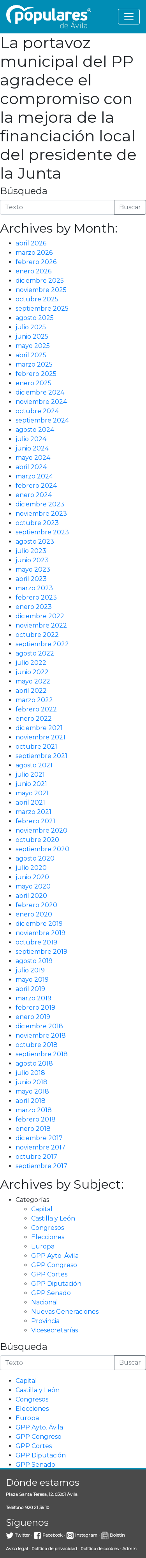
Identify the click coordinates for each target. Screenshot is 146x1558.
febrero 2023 (36, 597)
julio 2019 (30, 970)
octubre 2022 (37, 634)
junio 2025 (32, 336)
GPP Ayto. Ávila (55, 1255)
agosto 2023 (35, 541)
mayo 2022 (33, 681)
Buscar (130, 207)
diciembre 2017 (39, 1138)
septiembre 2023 (42, 532)
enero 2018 (33, 1128)
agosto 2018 (34, 1063)
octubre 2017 (36, 1156)
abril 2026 (31, 243)
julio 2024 (31, 439)
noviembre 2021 (40, 737)
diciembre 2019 (39, 923)
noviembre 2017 (40, 1147)
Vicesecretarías (54, 1330)
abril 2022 (31, 690)
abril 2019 (30, 989)
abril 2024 (31, 467)
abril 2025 (31, 355)
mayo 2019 (32, 979)
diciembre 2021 (39, 728)
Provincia (45, 1321)
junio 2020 (32, 877)
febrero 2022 (36, 709)
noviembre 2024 (41, 401)
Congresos (47, 1227)
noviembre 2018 (41, 1035)
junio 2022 (32, 672)
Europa (43, 1246)
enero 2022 (34, 718)
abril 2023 (31, 579)
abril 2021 (30, 802)
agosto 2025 (35, 318)
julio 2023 (31, 551)
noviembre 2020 (41, 830)
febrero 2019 (35, 1007)
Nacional (44, 1302)
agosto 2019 (34, 961)
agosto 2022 (35, 653)
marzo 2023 (34, 588)
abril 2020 (31, 895)
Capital (42, 1209)
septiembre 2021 (41, 756)
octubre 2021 (36, 746)
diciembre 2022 (40, 616)
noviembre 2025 (41, 290)
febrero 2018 (36, 1119)
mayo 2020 (33, 886)
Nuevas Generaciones (65, 1311)
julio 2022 (31, 662)
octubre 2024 (37, 411)
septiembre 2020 (42, 849)
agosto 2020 (35, 858)
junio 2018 (31, 1082)
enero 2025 (33, 383)
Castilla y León (53, 1218)
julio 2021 (30, 774)
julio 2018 (30, 1072)
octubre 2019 (36, 942)
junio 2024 (32, 448)
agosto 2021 (34, 765)
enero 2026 (33, 271)
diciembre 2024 (40, 392)
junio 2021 (31, 784)
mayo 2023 (33, 569)
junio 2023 (32, 560)
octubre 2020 (37, 839)
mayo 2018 (32, 1091)
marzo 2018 (34, 1110)
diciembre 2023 (40, 504)
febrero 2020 (36, 905)
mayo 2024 (33, 457)
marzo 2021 (33, 812)
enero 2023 (34, 606)
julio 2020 (31, 867)
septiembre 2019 (41, 951)
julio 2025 (31, 327)
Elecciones (47, 1237)
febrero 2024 (36, 485)
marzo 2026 (34, 252)
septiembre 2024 (42, 420)
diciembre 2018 (39, 1026)
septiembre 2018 (42, 1054)
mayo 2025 (33, 346)
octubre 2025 (37, 299)
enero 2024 (34, 495)
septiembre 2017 (41, 1166)
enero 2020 (34, 914)
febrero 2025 (36, 373)
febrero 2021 (35, 821)
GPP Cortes (49, 1274)
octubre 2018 (37, 1045)
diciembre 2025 (40, 280)
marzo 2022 (34, 700)
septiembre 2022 (42, 644)
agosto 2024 (35, 429)
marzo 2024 (34, 476)
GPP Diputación (56, 1283)
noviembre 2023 (41, 513)
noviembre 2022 (41, 625)
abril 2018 (31, 1100)
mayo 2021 (32, 793)
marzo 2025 (34, 364)
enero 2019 (33, 1017)
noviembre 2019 (40, 933)
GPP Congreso (54, 1265)
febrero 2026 (36, 262)
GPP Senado (51, 1293)
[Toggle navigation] (129, 16)
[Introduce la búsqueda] (57, 207)
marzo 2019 (33, 998)
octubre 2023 (37, 523)
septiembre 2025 (42, 308)
